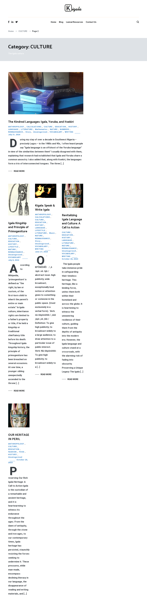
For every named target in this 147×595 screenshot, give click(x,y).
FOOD (21, 452)
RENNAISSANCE (15, 132)
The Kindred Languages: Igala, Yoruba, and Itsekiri (41, 122)
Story (28, 132)
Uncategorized (40, 132)
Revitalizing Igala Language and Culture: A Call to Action (72, 221)
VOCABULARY (56, 132)
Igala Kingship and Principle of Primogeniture (18, 227)
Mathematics (41, 129)
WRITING (69, 132)
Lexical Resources (74, 22)
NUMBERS (64, 129)
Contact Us (91, 22)
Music (52, 233)
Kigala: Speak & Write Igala (45, 207)
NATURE (53, 129)
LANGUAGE (13, 129)
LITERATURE (27, 129)
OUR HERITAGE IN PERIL (18, 437)
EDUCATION (60, 127)
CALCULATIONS (34, 127)
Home (53, 22)
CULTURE (48, 127)
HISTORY (72, 127)
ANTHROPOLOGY (16, 127)
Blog (61, 22)
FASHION (12, 452)
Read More (19, 171)
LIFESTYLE (13, 247)
